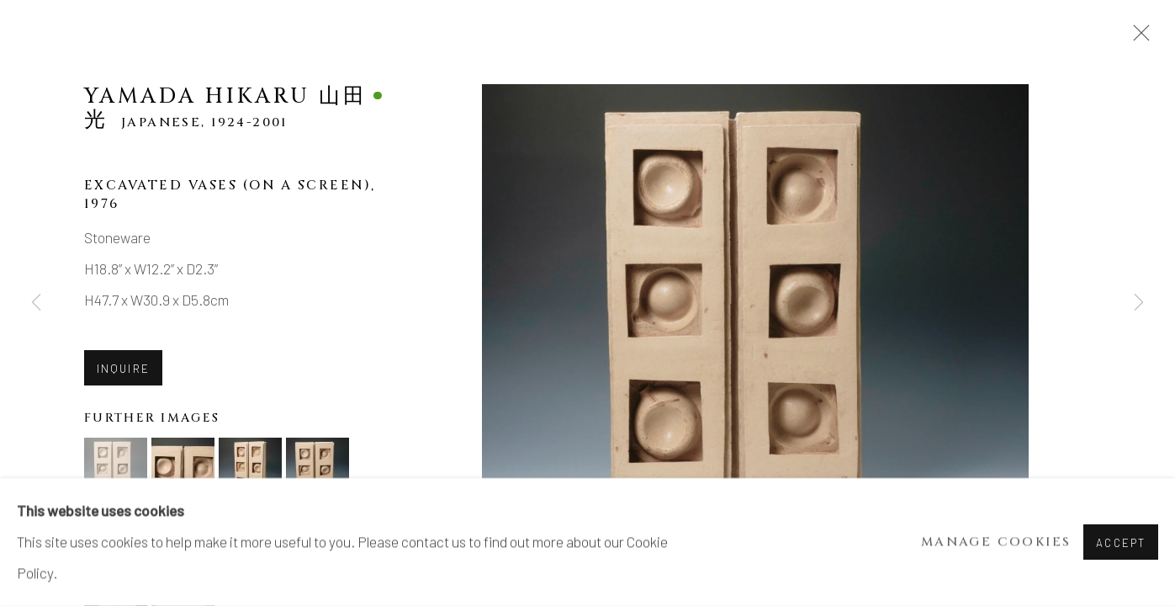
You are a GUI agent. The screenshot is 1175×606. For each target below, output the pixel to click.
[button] (115, 469)
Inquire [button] (123, 368)
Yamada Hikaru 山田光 (226, 108)
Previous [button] (36, 303)
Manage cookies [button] (996, 542)
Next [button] (1139, 303)
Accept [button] (1121, 543)
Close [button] (1137, 37)
